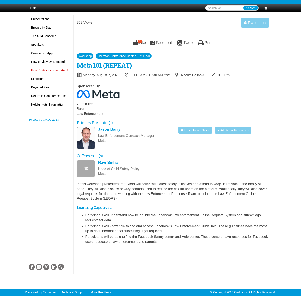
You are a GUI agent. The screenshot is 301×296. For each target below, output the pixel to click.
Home (33, 8)
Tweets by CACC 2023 (44, 119)
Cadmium (49, 292)
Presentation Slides (195, 130)
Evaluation (255, 23)
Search (250, 8)
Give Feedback (101, 292)
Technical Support (73, 292)
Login (265, 8)
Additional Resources (233, 130)
